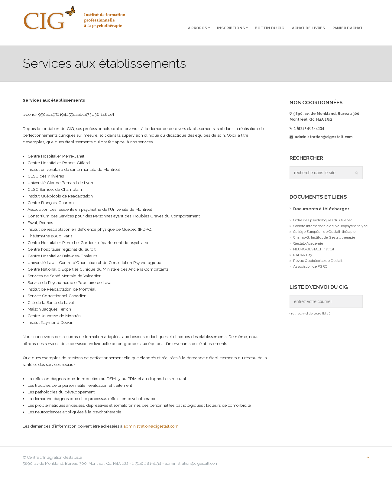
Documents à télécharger (321, 208)
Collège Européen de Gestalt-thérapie (324, 232)
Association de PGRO (310, 267)
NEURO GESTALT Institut (313, 249)
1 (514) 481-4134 (308, 128)
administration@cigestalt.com (158, 430)
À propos (198, 27)
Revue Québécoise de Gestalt (317, 261)
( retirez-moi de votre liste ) (309, 313)
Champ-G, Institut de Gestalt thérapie (324, 238)
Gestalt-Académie (307, 243)
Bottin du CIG (268, 28)
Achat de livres (307, 28)
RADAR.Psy (302, 255)
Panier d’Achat (347, 28)
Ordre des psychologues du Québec (322, 220)
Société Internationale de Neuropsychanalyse (330, 226)
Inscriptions (231, 27)
